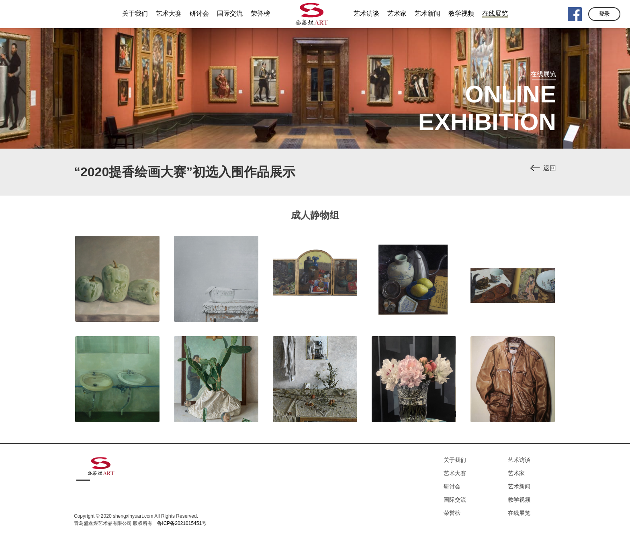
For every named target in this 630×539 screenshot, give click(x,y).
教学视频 (519, 499)
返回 (549, 168)
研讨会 (452, 486)
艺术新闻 (519, 486)
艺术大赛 (455, 473)
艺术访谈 (519, 460)
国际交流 (455, 499)
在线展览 (519, 513)
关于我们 (455, 460)
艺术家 (516, 473)
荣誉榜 (452, 513)
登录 (604, 14)
